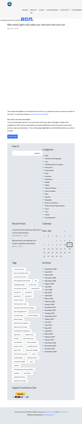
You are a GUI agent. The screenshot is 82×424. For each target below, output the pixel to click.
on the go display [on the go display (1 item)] (31, 342)
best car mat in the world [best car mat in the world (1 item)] (21, 273)
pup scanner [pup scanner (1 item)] (17, 350)
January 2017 (49, 340)
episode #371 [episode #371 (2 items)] (35, 288)
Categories (52, 10)
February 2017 (50, 337)
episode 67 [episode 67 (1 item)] (28, 296)
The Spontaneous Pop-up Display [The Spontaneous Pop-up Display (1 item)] (23, 369)
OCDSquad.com (49, 415)
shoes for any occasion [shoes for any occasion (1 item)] (21, 354)
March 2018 (49, 298)
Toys (46, 212)
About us (33, 11)
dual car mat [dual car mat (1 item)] (32, 284)
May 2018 (48, 292)
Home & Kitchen (50, 188)
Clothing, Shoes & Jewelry (54, 164)
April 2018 (48, 296)
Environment (49, 170)
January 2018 (49, 304)
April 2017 (48, 331)
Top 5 (47, 209)
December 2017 (50, 307)
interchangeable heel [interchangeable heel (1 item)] (20, 311)
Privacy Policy (63, 412)
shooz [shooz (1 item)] (34, 354)
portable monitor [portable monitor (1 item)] (33, 346)
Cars (46, 162)
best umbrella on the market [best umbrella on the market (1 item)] (22, 280)
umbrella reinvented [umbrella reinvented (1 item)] (20, 381)
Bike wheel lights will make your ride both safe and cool (36, 24)
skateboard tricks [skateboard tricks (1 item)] (32, 357)
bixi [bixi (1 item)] (36, 280)
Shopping (48, 200)
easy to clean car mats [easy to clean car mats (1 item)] (20, 288)
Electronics (49, 167)
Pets (46, 194)
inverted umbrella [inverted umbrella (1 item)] (32, 315)
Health (47, 182)
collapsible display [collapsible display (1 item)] (19, 284)
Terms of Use (50, 412)
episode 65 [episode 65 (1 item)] (28, 292)
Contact (65, 10)
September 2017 (51, 316)
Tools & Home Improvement (55, 206)
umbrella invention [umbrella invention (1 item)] (19, 377)
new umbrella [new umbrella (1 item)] (18, 342)
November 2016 (50, 346)
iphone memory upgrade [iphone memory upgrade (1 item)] (21, 323)
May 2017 (48, 328)
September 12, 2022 (20, 235)
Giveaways (48, 179)
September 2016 (51, 351)
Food (46, 173)
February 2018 (50, 301)
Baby (46, 156)
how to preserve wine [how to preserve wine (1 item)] (20, 304)
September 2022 (51, 269)
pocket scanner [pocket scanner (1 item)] (18, 346)
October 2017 (50, 313)
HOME (25, 10)
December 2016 (50, 343)
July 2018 (48, 287)
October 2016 (50, 349)
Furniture (48, 176)
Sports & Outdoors (51, 203)
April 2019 (48, 272)
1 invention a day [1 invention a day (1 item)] (19, 269)
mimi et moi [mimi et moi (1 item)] (17, 334)
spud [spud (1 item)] (31, 361)
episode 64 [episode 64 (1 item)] (17, 292)
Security (48, 197)
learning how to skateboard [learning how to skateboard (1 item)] (22, 331)
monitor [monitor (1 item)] (16, 338)
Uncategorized (50, 217)
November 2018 (50, 281)
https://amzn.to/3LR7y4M (39, 114)
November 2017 (50, 310)
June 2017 (48, 325)
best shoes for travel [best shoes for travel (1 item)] (20, 277)
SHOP (41, 10)
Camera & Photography (53, 158)
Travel (47, 215)
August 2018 (49, 284)
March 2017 (49, 334)
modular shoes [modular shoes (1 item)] (29, 334)
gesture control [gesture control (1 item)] (18, 300)
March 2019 (49, 275)
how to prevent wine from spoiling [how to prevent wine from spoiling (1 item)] (24, 307)
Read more (12, 136)
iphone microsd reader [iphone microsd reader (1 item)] (21, 327)
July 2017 (48, 322)
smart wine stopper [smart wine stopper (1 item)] (19, 361)
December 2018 (50, 278)
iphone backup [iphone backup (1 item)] (18, 319)
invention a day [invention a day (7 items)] (18, 315)
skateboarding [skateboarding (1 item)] (18, 357)
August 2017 (49, 319)
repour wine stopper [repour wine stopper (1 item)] (32, 350)
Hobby (47, 185)
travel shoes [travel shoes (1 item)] (27, 373)
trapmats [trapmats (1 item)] (16, 373)
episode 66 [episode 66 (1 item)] (17, 296)
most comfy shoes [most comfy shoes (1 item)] (28, 338)
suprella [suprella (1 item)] (16, 365)
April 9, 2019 (17, 246)
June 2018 (48, 290)
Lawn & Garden (50, 191)
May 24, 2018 (12, 28)
